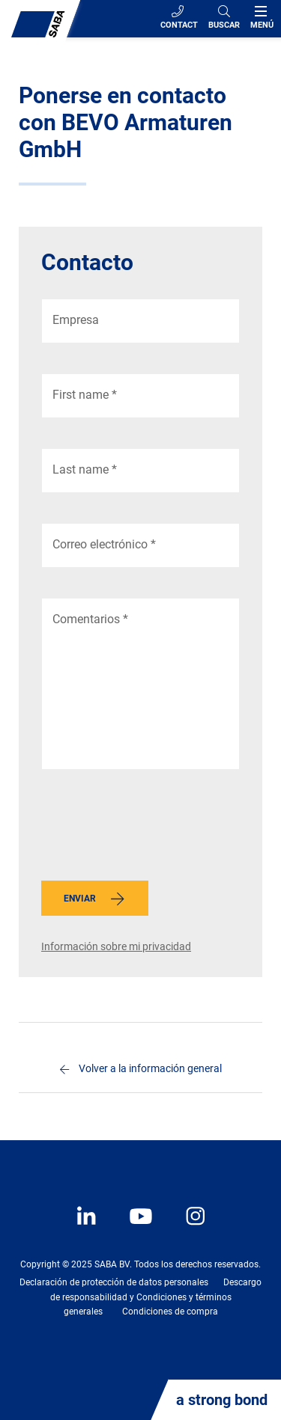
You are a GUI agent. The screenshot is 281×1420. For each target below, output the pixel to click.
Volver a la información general (150, 1068)
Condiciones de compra (170, 1311)
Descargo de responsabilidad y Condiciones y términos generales (156, 1296)
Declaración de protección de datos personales (113, 1282)
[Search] (224, 18)
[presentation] (155, 829)
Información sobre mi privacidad (116, 946)
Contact (179, 17)
